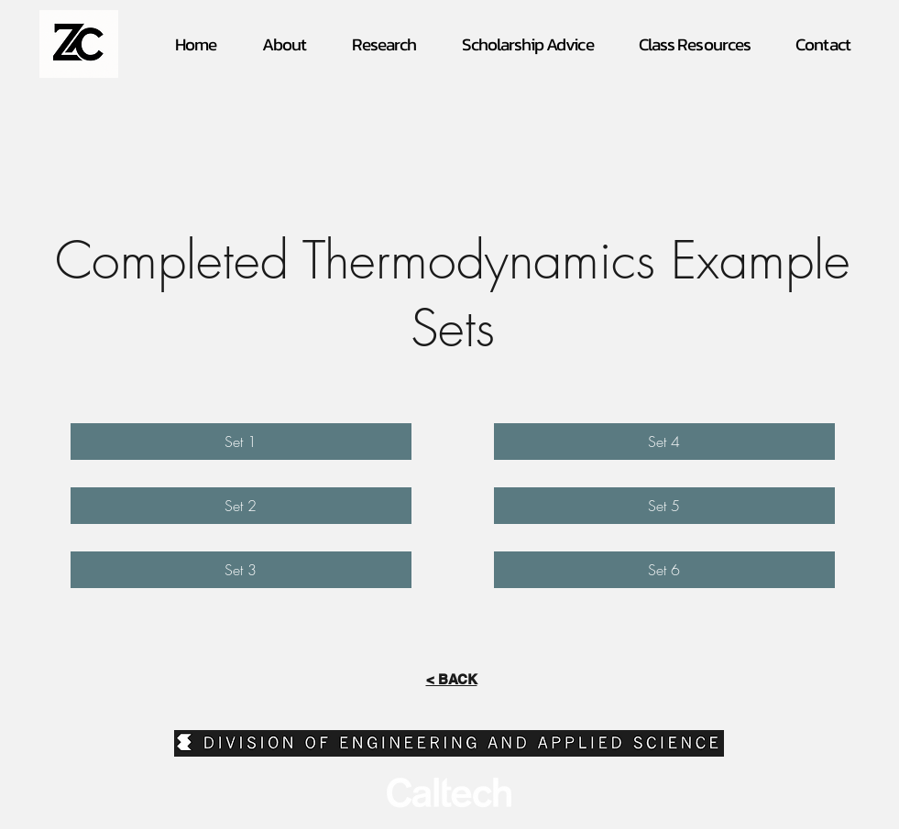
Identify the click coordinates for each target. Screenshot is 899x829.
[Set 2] (241, 505)
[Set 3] (241, 569)
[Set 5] (664, 505)
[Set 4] (664, 441)
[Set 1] (241, 441)
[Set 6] (664, 569)
